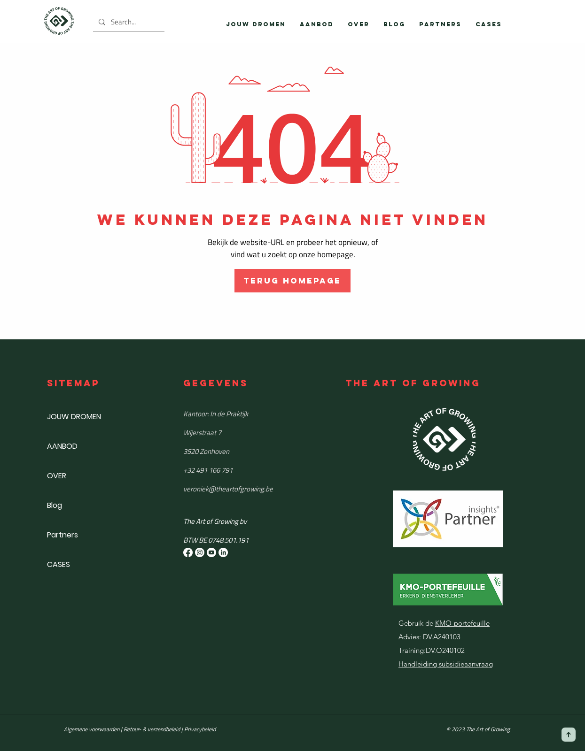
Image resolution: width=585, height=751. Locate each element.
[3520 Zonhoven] (251, 451)
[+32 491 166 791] (251, 470)
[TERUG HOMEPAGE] (292, 280)
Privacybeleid (200, 729)
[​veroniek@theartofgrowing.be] (251, 489)
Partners (62, 534)
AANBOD (62, 446)
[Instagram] (199, 552)
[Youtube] (211, 552)
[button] (317, 24)
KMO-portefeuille (462, 623)
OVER (56, 475)
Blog (54, 505)
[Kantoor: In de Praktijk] (251, 414)
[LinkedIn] (223, 552)
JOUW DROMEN (74, 416)
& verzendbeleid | (162, 729)
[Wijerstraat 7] (251, 432)
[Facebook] (188, 552)
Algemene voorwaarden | (94, 729)
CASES (58, 564)
